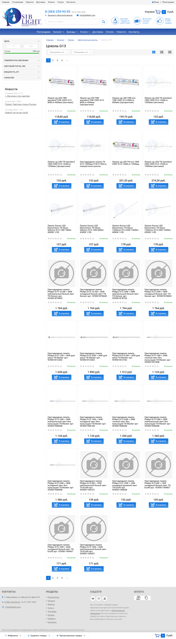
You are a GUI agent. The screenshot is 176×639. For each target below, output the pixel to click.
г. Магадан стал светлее (17, 96)
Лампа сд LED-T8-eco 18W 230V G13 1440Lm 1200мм (125, 162)
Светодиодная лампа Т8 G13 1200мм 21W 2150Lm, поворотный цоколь (93, 163)
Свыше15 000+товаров (168, 21)
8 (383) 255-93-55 (57, 11)
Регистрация (168, 2)
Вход (155, 2)
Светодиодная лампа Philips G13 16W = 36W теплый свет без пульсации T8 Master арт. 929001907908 (158, 357)
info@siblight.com (87, 15)
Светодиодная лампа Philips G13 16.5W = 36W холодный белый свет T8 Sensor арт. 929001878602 (93, 292)
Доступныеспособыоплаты (147, 21)
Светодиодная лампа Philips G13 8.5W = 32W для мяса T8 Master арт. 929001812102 (126, 356)
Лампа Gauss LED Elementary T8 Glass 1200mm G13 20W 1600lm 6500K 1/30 (158, 228)
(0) (55, 111)
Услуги (60, 2)
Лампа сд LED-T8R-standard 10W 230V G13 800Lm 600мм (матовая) (60, 100)
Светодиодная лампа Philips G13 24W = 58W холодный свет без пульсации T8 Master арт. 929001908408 (61, 485)
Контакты (70, 2)
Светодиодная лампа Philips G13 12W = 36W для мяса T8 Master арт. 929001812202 (61, 356)
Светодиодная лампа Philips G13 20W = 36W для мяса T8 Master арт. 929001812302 (93, 356)
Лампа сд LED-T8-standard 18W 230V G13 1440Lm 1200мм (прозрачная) (61, 163)
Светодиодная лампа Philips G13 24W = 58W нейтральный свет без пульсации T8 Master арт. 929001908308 (158, 421)
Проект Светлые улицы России (20, 104)
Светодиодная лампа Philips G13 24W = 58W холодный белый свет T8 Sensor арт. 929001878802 (158, 292)
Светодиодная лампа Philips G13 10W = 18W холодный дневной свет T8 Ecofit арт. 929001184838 (124, 485)
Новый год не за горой (16, 112)
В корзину (64, 122)
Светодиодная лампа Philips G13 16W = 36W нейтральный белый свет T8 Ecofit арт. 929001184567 (93, 549)
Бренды (71, 31)
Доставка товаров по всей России (125, 21)
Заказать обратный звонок (60, 15)
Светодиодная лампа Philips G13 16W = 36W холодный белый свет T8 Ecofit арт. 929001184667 (61, 548)
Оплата (51, 2)
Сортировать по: (57, 52)
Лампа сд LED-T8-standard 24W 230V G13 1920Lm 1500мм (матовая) (158, 163)
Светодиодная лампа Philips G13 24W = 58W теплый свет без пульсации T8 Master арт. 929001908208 (125, 421)
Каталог (57, 31)
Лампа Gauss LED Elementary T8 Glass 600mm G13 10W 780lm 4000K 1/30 (59, 228)
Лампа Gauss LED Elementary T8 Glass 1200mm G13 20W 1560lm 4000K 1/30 (125, 228)
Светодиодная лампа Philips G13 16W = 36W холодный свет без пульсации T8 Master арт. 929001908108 (93, 421)
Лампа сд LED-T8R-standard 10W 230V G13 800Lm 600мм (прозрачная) (92, 101)
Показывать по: (81, 52)
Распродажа (43, 31)
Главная (5, 2)
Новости (30, 2)
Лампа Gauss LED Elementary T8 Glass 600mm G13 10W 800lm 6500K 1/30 (92, 228)
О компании (17, 2)
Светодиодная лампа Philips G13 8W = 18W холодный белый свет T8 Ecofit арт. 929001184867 (157, 484)
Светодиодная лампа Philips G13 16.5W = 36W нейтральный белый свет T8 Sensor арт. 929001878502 (61, 294)
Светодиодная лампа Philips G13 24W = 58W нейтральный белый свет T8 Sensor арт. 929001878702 (125, 294)
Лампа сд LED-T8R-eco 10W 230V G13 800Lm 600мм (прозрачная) (123, 100)
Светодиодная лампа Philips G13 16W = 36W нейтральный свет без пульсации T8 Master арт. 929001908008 (61, 421)
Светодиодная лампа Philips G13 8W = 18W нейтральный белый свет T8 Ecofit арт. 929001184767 (93, 485)
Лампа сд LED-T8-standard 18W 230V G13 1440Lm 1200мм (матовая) (158, 100)
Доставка (40, 2)
